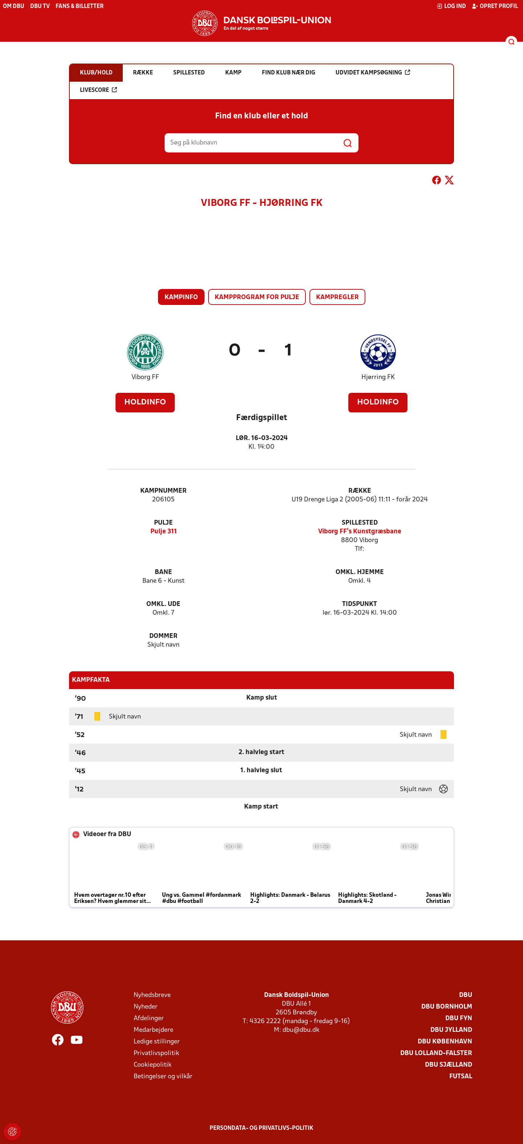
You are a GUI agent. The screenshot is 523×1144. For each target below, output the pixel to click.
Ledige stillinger (157, 1042)
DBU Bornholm (446, 1007)
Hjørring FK (378, 377)
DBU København (445, 1042)
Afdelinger (149, 1018)
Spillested (360, 523)
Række (359, 491)
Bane (163, 572)
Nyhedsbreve (152, 995)
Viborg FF (145, 377)
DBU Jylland (451, 1030)
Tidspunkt (359, 604)
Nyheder (146, 1007)
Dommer (163, 636)
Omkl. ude (163, 604)
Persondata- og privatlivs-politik (261, 1128)
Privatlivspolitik (156, 1053)
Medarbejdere (153, 1030)
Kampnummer (163, 491)
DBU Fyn (458, 1018)
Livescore (98, 90)
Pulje (163, 523)
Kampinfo (181, 297)
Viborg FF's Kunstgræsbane (359, 532)
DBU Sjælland (448, 1065)
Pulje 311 (163, 532)
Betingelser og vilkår (163, 1077)
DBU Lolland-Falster (436, 1053)
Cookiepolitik (152, 1065)
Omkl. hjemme (360, 572)
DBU (465, 995)
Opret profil (495, 6)
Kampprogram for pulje (257, 297)
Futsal (460, 1077)
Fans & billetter (80, 6)
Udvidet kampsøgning (373, 73)
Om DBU (13, 6)
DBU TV (40, 6)
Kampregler (337, 297)
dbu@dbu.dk (301, 1030)
